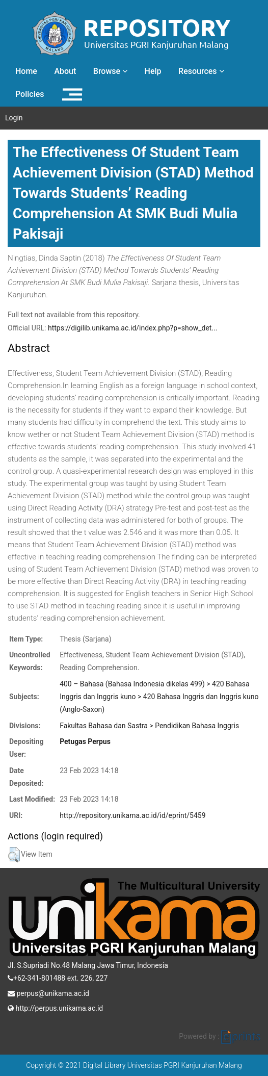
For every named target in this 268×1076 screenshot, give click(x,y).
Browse (110, 71)
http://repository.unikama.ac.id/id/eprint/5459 (132, 815)
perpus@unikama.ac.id (48, 992)
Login (14, 118)
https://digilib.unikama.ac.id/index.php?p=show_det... (133, 328)
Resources (201, 71)
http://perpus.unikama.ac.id (55, 1007)
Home (26, 71)
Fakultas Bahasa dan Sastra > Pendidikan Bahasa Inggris (149, 726)
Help (153, 71)
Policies (29, 94)
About (65, 71)
